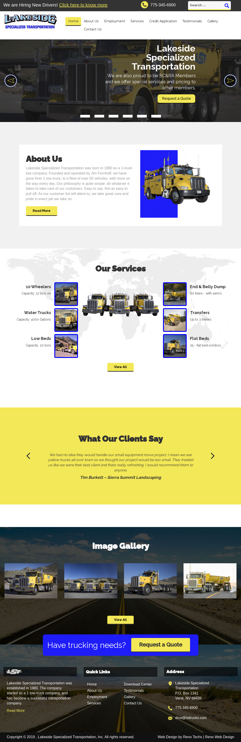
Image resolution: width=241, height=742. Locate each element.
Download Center (138, 684)
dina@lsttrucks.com (191, 718)
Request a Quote (160, 644)
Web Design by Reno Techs (180, 737)
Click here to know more (83, 4)
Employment (114, 21)
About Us (91, 21)
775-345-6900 (186, 708)
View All (120, 367)
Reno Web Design (219, 737)
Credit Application (163, 21)
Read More (41, 211)
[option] (120, 467)
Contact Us (92, 29)
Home (73, 21)
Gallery (212, 21)
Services (137, 21)
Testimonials (192, 21)
